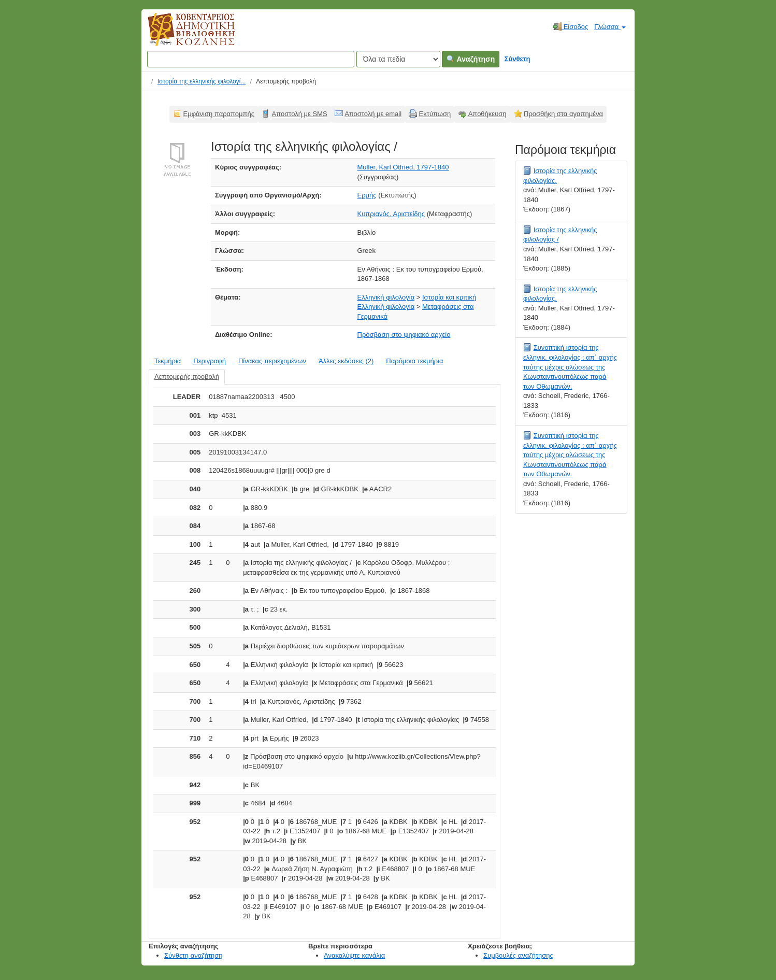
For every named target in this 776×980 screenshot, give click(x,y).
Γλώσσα (610, 27)
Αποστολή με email (372, 114)
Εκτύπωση (435, 114)
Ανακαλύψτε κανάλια (354, 955)
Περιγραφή (209, 361)
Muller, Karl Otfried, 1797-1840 (403, 167)
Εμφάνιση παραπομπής (219, 114)
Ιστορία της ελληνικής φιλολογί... (201, 81)
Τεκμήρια (167, 361)
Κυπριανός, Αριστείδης (391, 214)
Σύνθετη (517, 59)
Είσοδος (570, 26)
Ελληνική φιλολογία (386, 297)
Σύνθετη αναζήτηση (193, 955)
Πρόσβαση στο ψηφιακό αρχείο (404, 334)
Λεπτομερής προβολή (186, 376)
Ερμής (367, 195)
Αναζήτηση (471, 59)
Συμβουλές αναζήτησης (518, 955)
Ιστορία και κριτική (449, 297)
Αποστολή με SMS (299, 114)
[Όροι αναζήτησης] (250, 59)
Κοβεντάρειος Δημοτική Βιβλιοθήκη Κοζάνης (181, 35)
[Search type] (398, 59)
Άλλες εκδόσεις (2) (346, 361)
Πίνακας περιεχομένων (272, 361)
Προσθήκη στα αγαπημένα (563, 114)
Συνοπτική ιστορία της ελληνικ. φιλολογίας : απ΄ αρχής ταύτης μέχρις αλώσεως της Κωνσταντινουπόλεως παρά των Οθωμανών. (570, 367)
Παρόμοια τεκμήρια (414, 361)
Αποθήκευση (487, 114)
